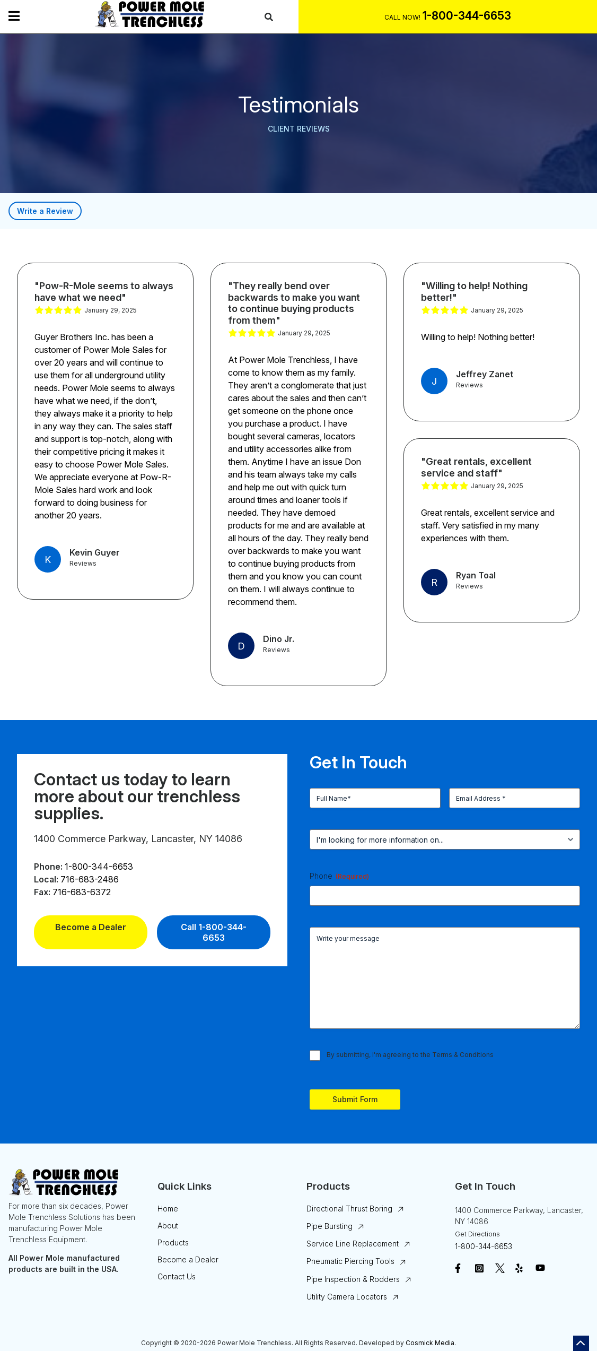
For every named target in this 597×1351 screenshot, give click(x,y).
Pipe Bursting (329, 1226)
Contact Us (176, 1276)
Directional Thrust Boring (349, 1208)
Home (167, 1208)
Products (173, 1242)
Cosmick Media (430, 1343)
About (167, 1225)
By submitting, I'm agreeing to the (410, 1055)
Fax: (42, 892)
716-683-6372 (81, 892)
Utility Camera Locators (346, 1296)
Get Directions (477, 1234)
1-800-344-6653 (99, 866)
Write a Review (45, 210)
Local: (46, 879)
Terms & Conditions (463, 1055)
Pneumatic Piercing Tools (350, 1261)
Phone (339, 876)
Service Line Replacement (352, 1243)
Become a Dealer (90, 927)
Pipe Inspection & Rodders (353, 1279)
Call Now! (402, 17)
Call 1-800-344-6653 (214, 932)
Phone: (48, 866)
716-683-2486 (89, 879)
